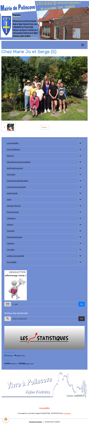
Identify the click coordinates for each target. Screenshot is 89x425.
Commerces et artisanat (16, 187)
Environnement (13, 212)
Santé (9, 199)
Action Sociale (12, 193)
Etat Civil (10, 156)
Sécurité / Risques (14, 206)
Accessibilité (11, 262)
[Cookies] (6, 419)
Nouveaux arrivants (14, 237)
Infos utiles (11, 174)
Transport (10, 231)
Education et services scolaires (18, 162)
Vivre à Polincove (13, 149)
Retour (44, 127)
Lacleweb (67, 413)
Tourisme (10, 243)
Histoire (10, 224)
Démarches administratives (17, 181)
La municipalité (12, 143)
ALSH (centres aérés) (15, 168)
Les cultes (11, 249)
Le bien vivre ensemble (15, 256)
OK (81, 304)
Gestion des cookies (52, 422)
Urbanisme (11, 218)
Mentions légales (35, 422)
